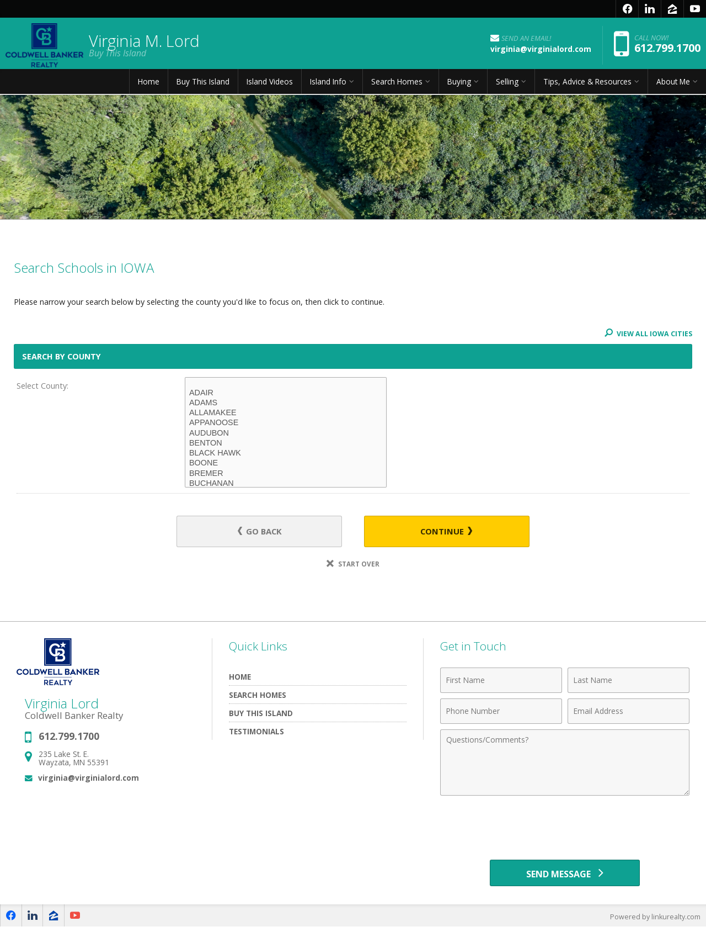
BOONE (285, 463)
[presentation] (565, 829)
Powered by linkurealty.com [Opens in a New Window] (654, 921)
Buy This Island (202, 85)
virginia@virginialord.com (88, 779)
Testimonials (256, 732)
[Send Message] (564, 875)
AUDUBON (285, 433)
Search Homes (396, 85)
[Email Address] (628, 712)
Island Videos (270, 85)
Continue (441, 532)
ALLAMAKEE (285, 413)
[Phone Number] (501, 712)
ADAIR (285, 393)
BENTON (285, 443)
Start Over (353, 565)
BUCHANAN (285, 484)
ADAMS (285, 403)
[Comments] (564, 763)
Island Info (328, 85)
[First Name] (501, 681)
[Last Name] (628, 681)
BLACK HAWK (285, 453)
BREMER (285, 474)
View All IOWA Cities (647, 333)
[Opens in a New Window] (627, 9)
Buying (459, 85)
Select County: (42, 385)
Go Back (264, 532)
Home (148, 85)
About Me (673, 85)
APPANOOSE (285, 423)
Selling (507, 85)
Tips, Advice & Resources (587, 85)
